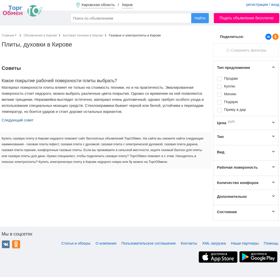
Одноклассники (16, 244)
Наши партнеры (245, 243)
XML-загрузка (214, 243)
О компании (106, 243)
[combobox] (139, 18)
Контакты (189, 243)
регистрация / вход (262, 4)
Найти (200, 18)
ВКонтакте (6, 244)
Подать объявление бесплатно (247, 18)
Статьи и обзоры (76, 243)
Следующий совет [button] (18, 120)
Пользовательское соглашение (149, 243)
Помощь (271, 243)
